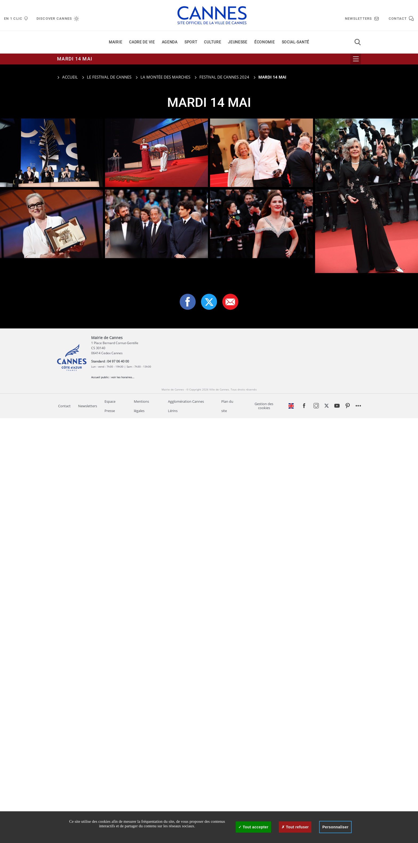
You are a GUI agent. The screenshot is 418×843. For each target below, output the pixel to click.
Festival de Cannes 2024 (224, 77)
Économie (264, 42)
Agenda (170, 42)
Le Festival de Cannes (109, 77)
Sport (190, 42)
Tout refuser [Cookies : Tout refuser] (295, 827)
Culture (212, 42)
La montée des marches (165, 77)
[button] (230, 302)
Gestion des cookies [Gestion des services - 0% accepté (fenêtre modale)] (264, 406)
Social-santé (295, 42)
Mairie (115, 42)
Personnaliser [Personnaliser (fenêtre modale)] (335, 827)
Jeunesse (237, 42)
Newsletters (87, 406)
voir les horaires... (122, 377)
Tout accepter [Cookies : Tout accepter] (253, 827)
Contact (64, 406)
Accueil (67, 77)
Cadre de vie (142, 42)
